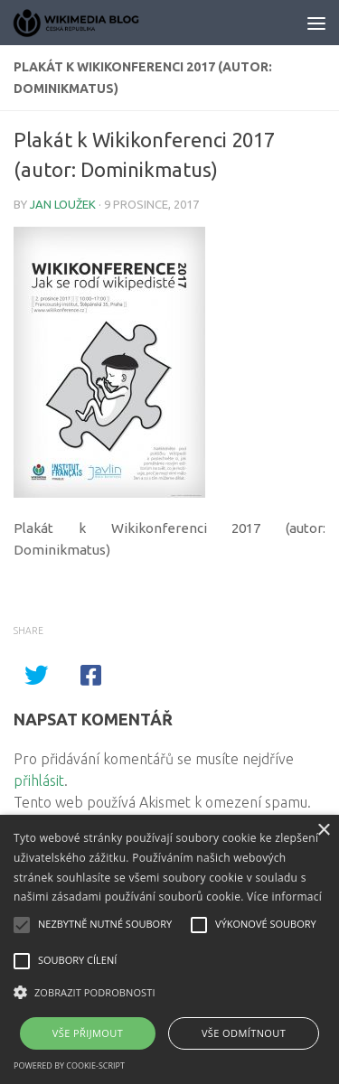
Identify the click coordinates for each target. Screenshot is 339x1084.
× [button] (323, 830)
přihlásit (39, 780)
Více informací (284, 896)
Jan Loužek (63, 204)
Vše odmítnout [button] (244, 1033)
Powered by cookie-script (69, 1065)
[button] (169, 993)
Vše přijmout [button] (87, 1033)
